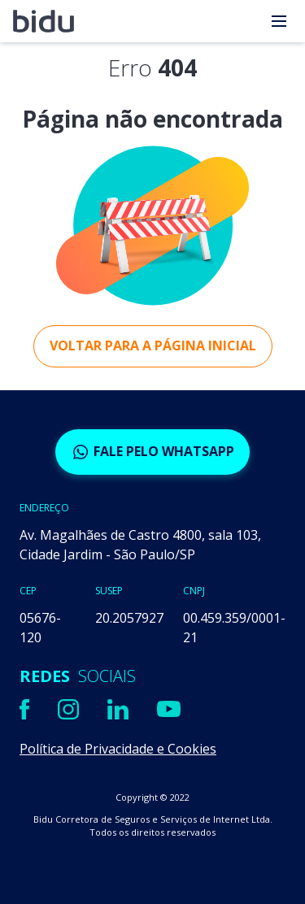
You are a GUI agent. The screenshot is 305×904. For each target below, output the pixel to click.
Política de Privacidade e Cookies (118, 749)
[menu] (279, 21)
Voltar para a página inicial (153, 345)
